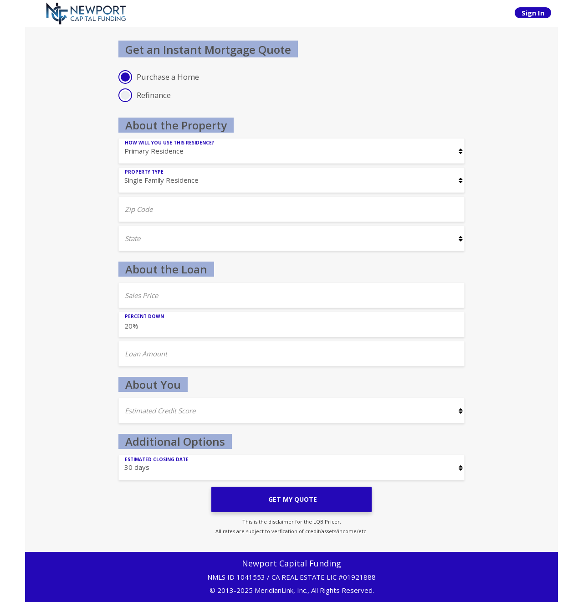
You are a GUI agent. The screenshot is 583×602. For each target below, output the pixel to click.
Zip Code (139, 209)
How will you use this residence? (169, 142)
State (132, 238)
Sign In (533, 12)
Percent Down (144, 316)
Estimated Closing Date (157, 459)
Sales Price (141, 295)
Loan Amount (146, 353)
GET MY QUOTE (291, 499)
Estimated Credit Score (160, 410)
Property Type (144, 172)
